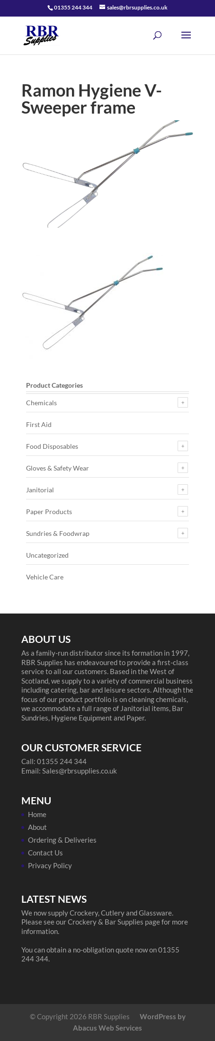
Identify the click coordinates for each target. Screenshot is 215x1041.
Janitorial (40, 490)
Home (37, 814)
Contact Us (45, 852)
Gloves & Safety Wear (57, 468)
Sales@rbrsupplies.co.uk (79, 770)
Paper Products (49, 511)
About (37, 827)
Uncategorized (47, 555)
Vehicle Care (44, 577)
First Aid (39, 424)
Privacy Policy (50, 865)
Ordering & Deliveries (62, 840)
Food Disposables (52, 446)
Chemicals (41, 403)
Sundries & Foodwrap (58, 533)
